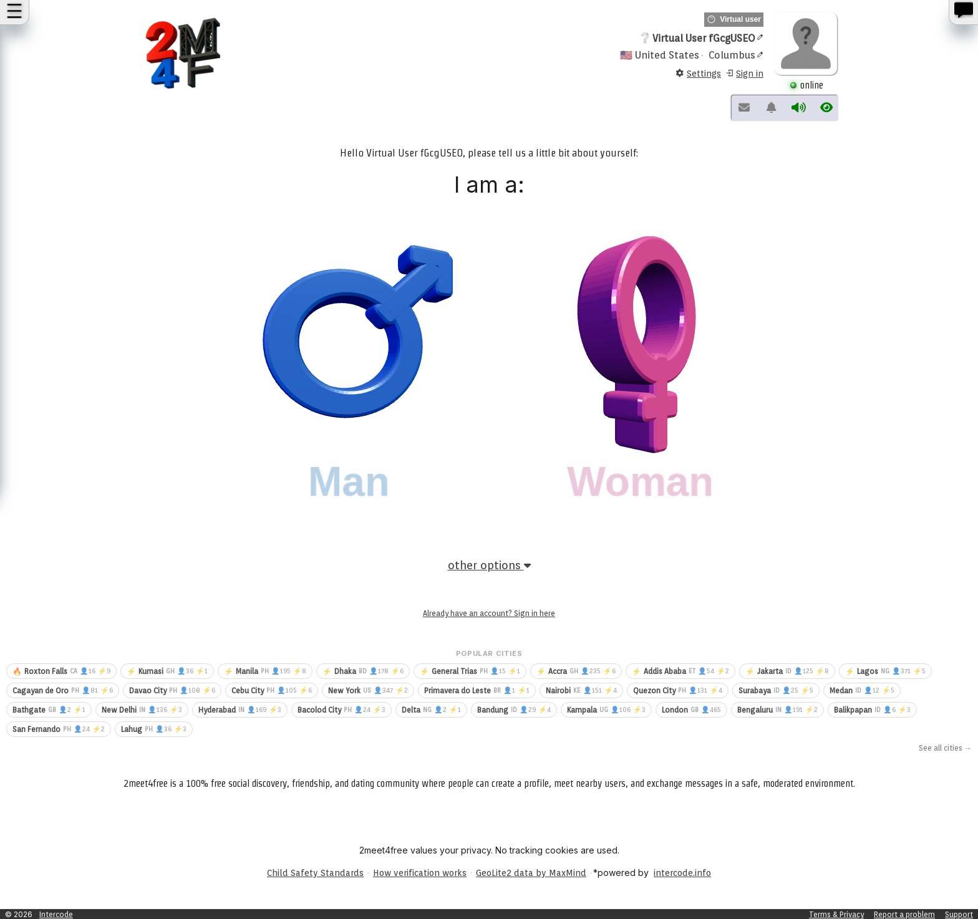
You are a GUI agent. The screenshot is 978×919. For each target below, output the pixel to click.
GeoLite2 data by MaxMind (531, 873)
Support (959, 914)
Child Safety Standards (315, 873)
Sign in (744, 74)
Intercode (56, 914)
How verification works (420, 873)
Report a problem (904, 914)
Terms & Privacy (836, 914)
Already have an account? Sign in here (489, 613)
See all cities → (945, 748)
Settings (698, 74)
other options (489, 565)
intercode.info (682, 873)
